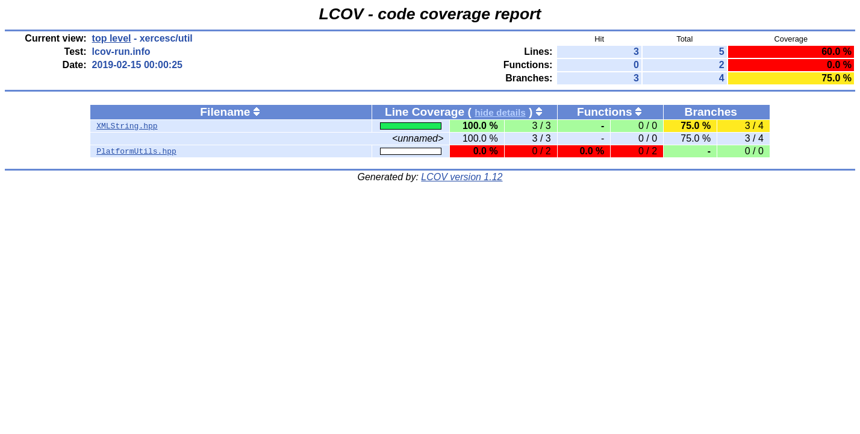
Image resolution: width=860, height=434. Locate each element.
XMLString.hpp (126, 126)
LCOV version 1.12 (461, 177)
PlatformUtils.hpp (136, 151)
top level (111, 38)
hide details (500, 112)
